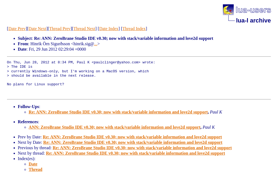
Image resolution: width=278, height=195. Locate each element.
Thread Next (84, 28)
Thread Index (134, 28)
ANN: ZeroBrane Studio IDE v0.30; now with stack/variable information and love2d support (115, 127)
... (95, 43)
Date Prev (17, 28)
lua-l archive (253, 20)
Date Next (37, 28)
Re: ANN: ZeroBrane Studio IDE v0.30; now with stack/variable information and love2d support (118, 112)
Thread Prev (60, 28)
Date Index (108, 28)
